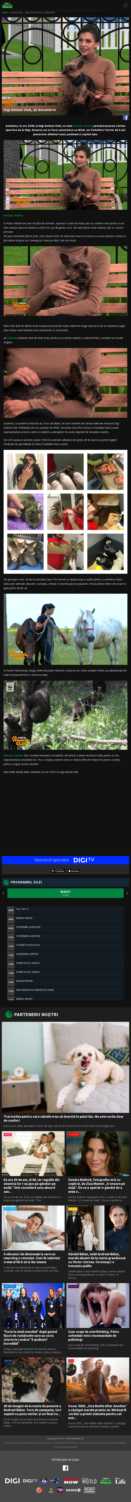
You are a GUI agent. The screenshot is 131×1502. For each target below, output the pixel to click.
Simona (12, 338)
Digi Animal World (7, 5)
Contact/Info (59, 1443)
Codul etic (72, 1443)
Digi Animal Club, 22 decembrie (40, 12)
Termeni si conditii (88, 1443)
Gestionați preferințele (66, 1447)
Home (5, 12)
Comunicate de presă (15, 1443)
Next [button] (127, 893)
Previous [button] (3, 893)
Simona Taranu (82, 126)
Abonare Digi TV (36, 1443)
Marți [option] (65, 893)
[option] (65, 989)
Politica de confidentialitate (112, 1443)
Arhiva (48, 1443)
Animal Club (16, 12)
